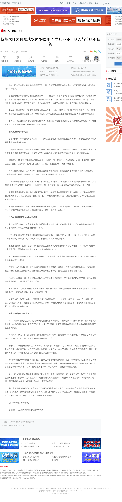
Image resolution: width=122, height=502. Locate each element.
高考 (68, 3)
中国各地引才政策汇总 (10, 19)
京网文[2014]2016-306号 (80, 488)
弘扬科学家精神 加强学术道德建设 (84, 75)
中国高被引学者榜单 (31, 439)
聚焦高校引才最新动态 (48, 72)
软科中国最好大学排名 (31, 446)
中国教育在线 (5, 3)
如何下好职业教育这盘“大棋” (14, 425)
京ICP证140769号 (50, 488)
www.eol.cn (25, 52)
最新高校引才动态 (8, 24)
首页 (20, 31)
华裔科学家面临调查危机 (49, 68)
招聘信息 (39, 488)
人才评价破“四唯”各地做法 (61, 457)
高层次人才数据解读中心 (11, 21)
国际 (91, 3)
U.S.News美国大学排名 (60, 446)
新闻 (62, 3)
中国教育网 (16, 3)
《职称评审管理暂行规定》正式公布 (38, 453)
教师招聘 (82, 3)
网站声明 (31, 488)
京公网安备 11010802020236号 (101, 488)
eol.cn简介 (14, 488)
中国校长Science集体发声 (11, 17)
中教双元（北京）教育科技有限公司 (57, 491)
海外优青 (55, 460)
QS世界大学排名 (29, 443)
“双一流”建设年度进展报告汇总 (82, 72)
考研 (74, 3)
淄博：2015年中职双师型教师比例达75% (19, 422)
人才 (26, 31)
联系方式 (23, 488)
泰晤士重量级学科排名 (31, 460)
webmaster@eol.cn (63, 493)
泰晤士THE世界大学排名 (61, 443)
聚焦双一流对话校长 (78, 68)
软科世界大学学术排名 (31, 457)
